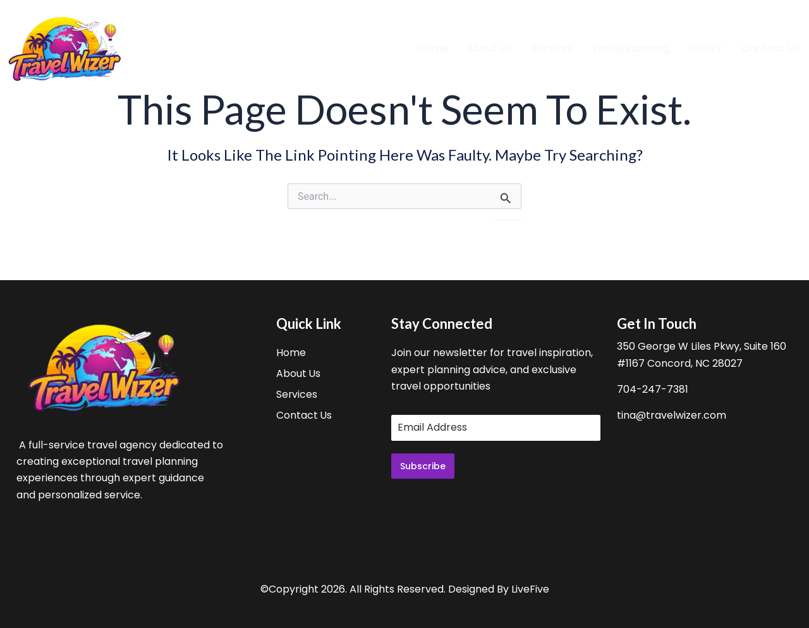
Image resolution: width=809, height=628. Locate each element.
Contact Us (770, 48)
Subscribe (423, 466)
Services (550, 48)
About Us (486, 48)
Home (429, 48)
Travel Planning (630, 48)
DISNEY (705, 48)
